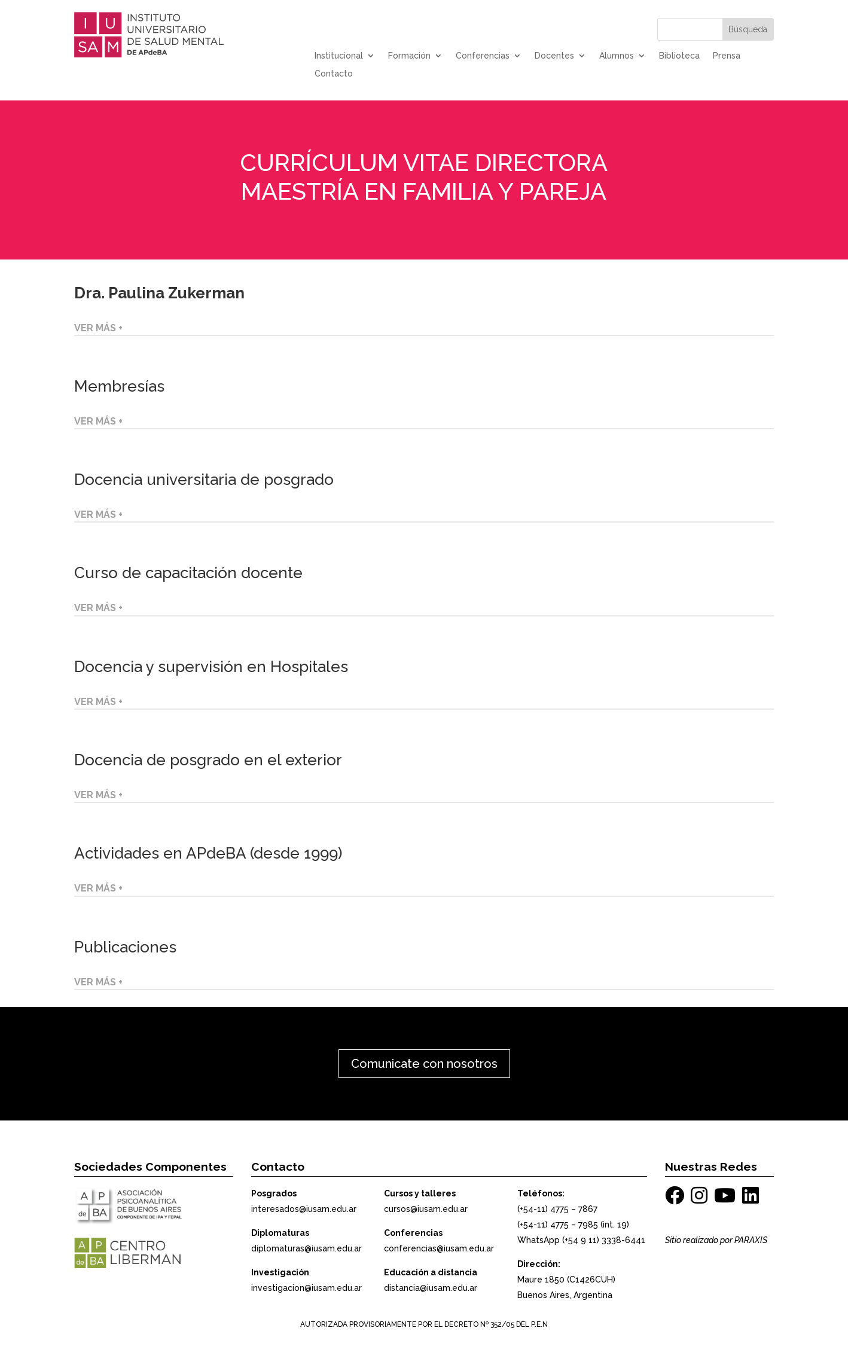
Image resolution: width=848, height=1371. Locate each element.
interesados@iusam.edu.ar (303, 1209)
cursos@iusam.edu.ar (426, 1209)
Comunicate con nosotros (424, 1064)
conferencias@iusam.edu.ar (439, 1248)
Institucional (339, 55)
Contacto (334, 73)
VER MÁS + (98, 328)
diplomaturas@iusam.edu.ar (306, 1248)
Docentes (554, 55)
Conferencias (483, 55)
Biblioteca (679, 55)
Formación (409, 55)
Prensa (726, 55)
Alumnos (616, 55)
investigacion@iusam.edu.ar (306, 1288)
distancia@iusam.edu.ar (430, 1288)
